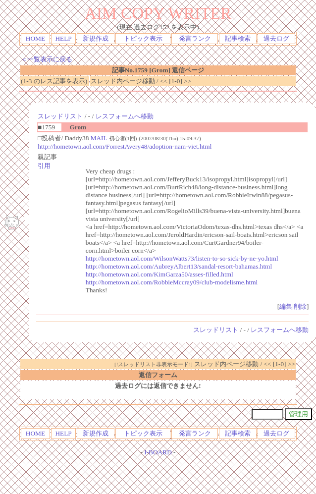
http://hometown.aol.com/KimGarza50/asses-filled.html (159, 274)
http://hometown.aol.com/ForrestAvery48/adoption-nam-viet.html (124, 146)
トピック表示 (143, 38)
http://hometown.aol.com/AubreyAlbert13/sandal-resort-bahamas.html (179, 266)
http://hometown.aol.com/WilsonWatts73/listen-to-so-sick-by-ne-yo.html (182, 258)
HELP (63, 38)
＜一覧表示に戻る (46, 59)
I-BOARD (158, 452)
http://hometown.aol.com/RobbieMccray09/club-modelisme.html (172, 282)
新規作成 (95, 38)
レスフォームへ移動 (125, 116)
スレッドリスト (60, 116)
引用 (44, 165)
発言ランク (195, 38)
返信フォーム (158, 375)
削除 (300, 306)
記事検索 (238, 38)
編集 (285, 306)
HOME (35, 38)
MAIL (99, 138)
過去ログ (276, 38)
